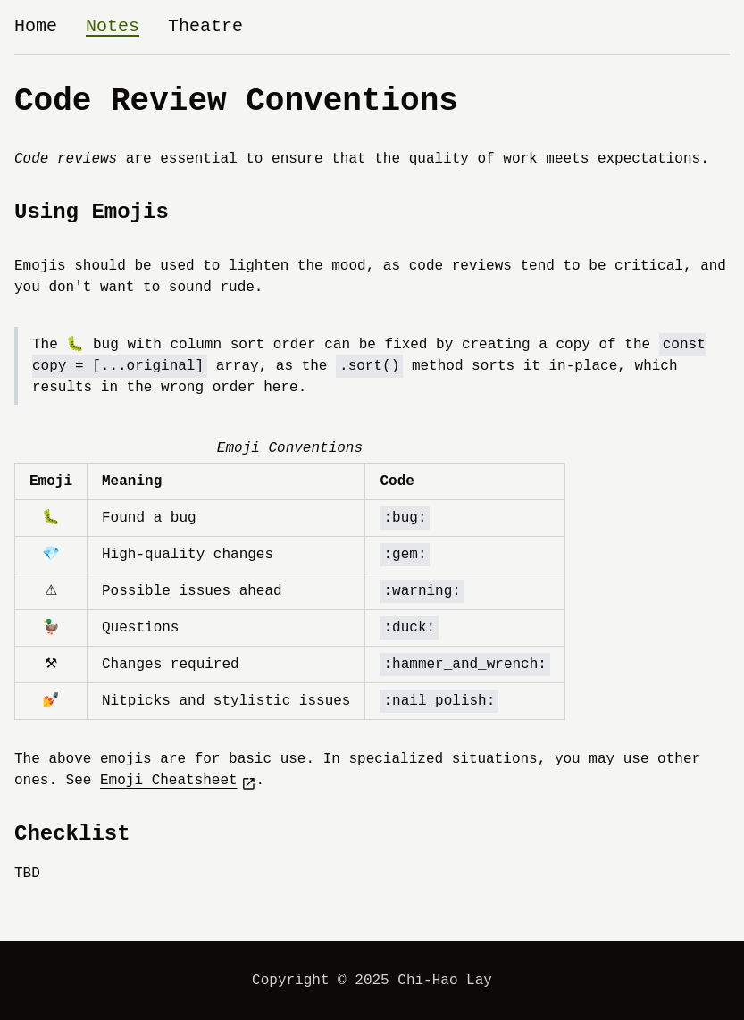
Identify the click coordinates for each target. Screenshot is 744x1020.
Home (35, 26)
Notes (112, 26)
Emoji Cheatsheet (177, 781)
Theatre (205, 26)
